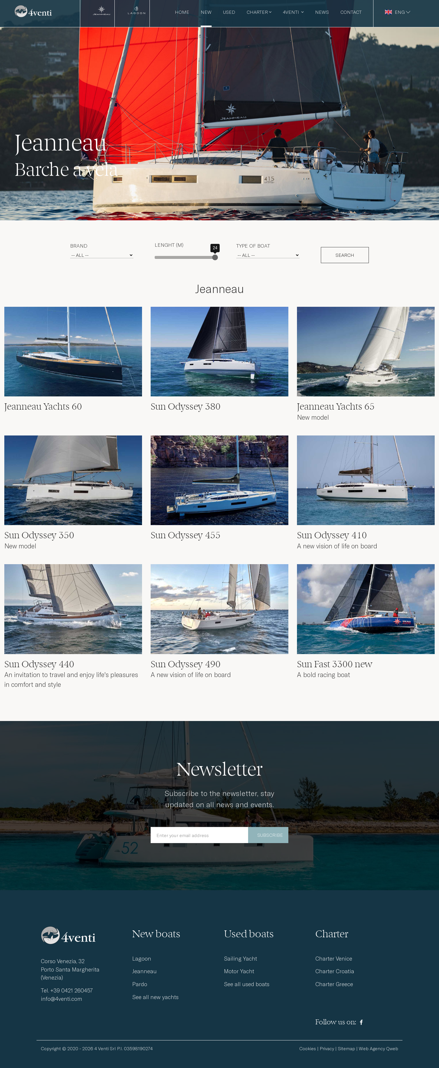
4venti (293, 12)
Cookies (307, 1048)
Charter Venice (333, 958)
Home (182, 12)
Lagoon (141, 958)
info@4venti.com (61, 998)
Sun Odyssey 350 (39, 535)
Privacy (327, 1048)
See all (246, 984)
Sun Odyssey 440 (39, 664)
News (322, 12)
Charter (259, 12)
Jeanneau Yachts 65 (336, 406)
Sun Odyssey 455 (186, 535)
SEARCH (345, 255)
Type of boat (253, 245)
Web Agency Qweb (378, 1048)
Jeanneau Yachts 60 (43, 406)
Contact (351, 12)
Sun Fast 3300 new (335, 664)
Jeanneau (144, 971)
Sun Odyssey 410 (332, 535)
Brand (78, 245)
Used (229, 12)
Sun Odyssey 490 (186, 664)
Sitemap (346, 1048)
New (206, 12)
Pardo (139, 984)
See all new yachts (155, 997)
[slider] (215, 257)
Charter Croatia (334, 971)
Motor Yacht (239, 971)
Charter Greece (334, 984)
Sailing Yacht (240, 958)
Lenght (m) (169, 245)
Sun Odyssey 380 (186, 406)
